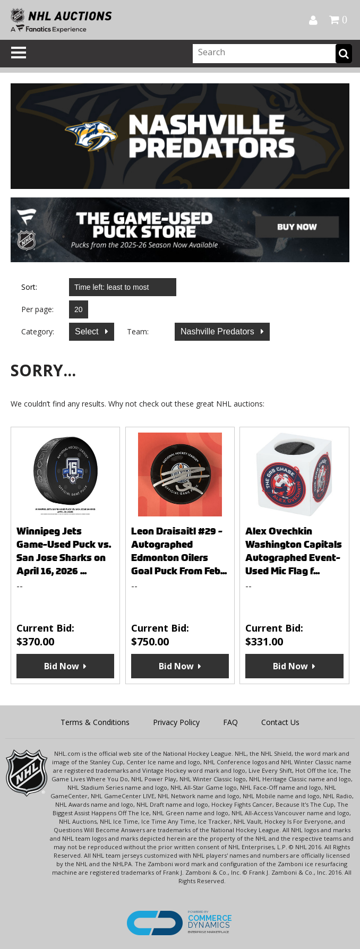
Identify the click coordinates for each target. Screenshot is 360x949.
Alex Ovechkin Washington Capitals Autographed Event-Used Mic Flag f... (293, 550)
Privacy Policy (176, 722)
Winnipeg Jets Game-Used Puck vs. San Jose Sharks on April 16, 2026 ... (63, 550)
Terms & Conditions (95, 722)
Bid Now (61, 666)
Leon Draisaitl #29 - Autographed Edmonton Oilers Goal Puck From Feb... (179, 550)
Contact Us (280, 722)
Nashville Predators (218, 331)
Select (88, 331)
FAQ (230, 722)
